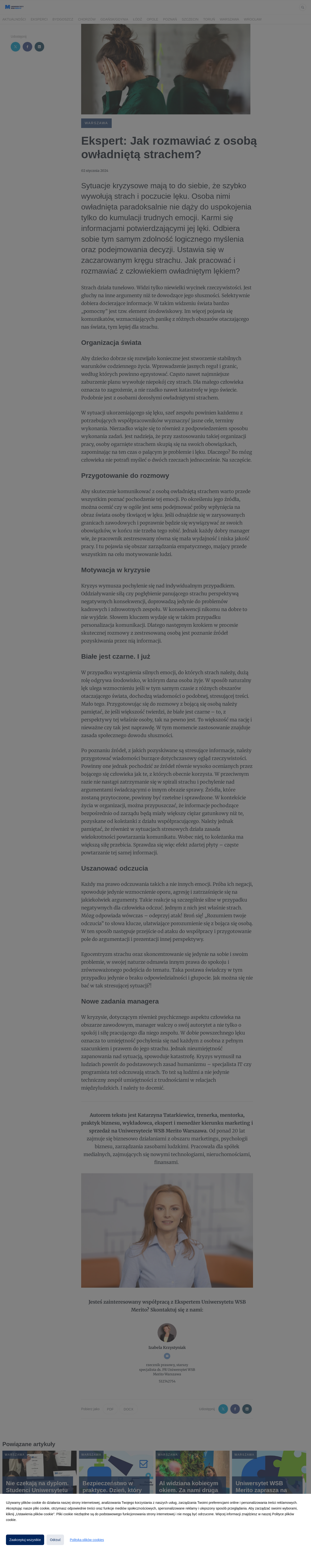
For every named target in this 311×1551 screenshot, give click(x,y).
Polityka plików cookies (87, 1540)
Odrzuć (55, 1540)
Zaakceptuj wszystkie (25, 1540)
